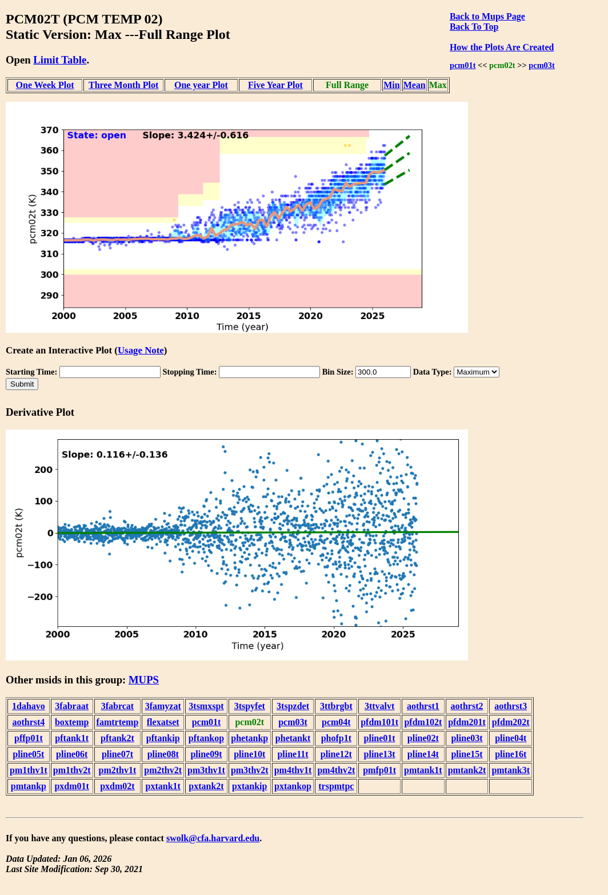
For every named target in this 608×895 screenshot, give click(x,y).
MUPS (144, 680)
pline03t (466, 738)
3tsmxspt (206, 706)
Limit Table (59, 60)
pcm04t (336, 722)
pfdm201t (467, 722)
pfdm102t (423, 722)
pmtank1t (423, 770)
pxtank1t (163, 786)
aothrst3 (510, 706)
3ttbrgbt (336, 706)
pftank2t (117, 738)
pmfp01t (379, 770)
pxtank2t (206, 786)
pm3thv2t (250, 770)
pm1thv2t (72, 770)
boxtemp (72, 722)
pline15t (466, 754)
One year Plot (201, 85)
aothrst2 (467, 706)
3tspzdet (293, 706)
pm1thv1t (28, 770)
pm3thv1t (206, 770)
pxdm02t (117, 786)
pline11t (292, 754)
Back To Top (474, 26)
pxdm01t (71, 786)
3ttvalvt (379, 706)
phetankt (292, 738)
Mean (414, 85)
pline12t (336, 754)
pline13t (379, 754)
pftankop (206, 738)
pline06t (71, 754)
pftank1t (72, 738)
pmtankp (28, 786)
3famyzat (163, 706)
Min (391, 85)
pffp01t (28, 738)
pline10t (249, 754)
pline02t (423, 738)
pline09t (206, 754)
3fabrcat (117, 706)
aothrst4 (28, 722)
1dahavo (28, 706)
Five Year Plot (275, 85)
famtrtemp (118, 722)
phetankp (249, 738)
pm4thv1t (293, 770)
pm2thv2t (163, 770)
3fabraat (72, 706)
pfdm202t (511, 722)
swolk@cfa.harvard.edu (212, 838)
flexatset (163, 722)
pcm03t (542, 65)
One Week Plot (45, 85)
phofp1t (336, 738)
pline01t (379, 738)
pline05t (28, 754)
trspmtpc (336, 786)
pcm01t (463, 65)
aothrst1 (423, 706)
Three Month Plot (123, 85)
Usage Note (141, 350)
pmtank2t (467, 770)
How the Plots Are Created (502, 47)
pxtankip (249, 786)
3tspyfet (249, 706)
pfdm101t (379, 722)
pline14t (423, 754)
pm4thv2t (336, 770)
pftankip (163, 738)
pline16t (510, 754)
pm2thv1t (118, 770)
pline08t (163, 754)
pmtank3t (510, 770)
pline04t (510, 738)
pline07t (117, 754)
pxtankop (292, 786)
